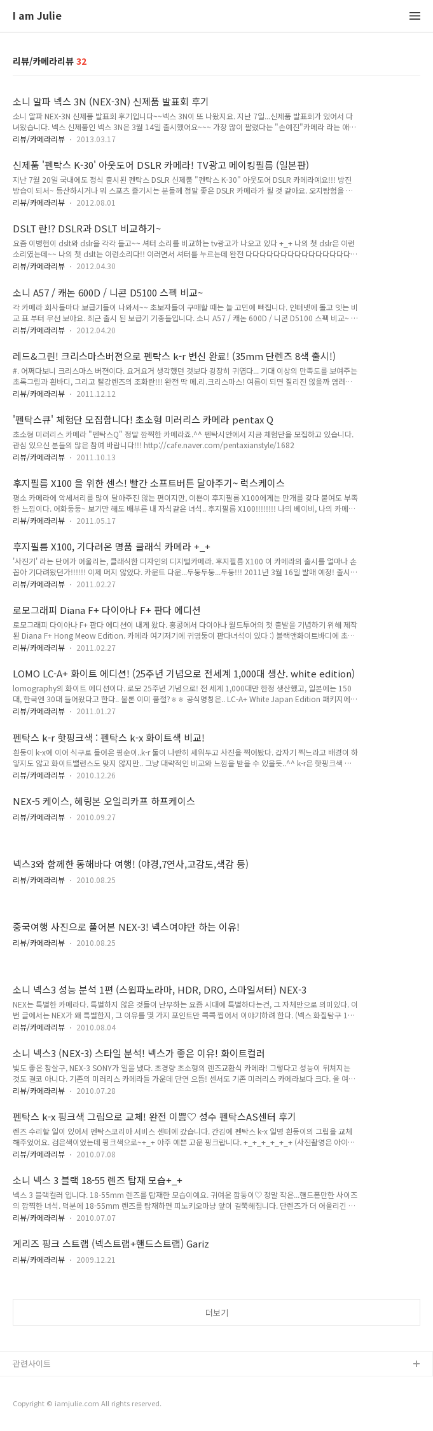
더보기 (216, 1313)
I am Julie (37, 16)
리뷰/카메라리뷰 (39, 138)
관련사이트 (32, 1363)
